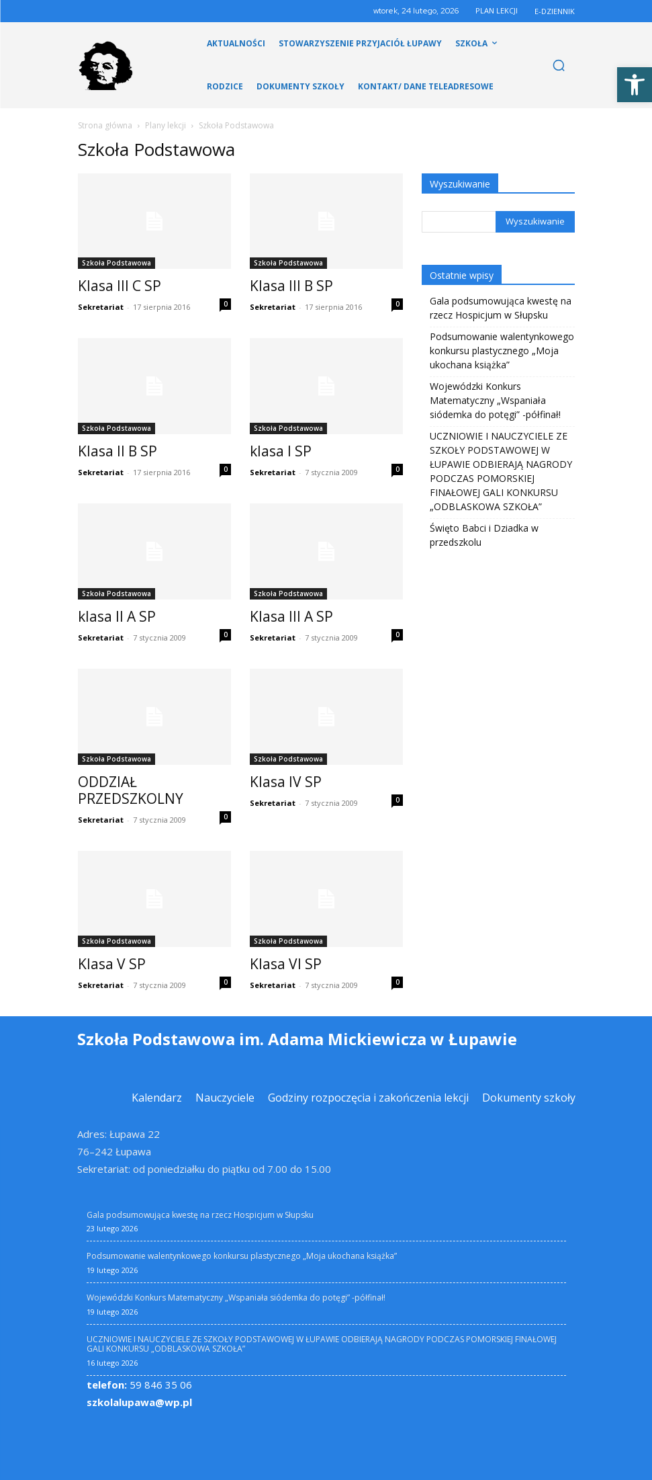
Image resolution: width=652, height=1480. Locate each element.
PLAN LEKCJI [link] (496, 10)
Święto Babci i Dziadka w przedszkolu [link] (484, 535)
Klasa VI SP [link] (286, 963)
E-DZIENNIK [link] (554, 11)
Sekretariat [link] (101, 307)
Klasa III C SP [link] (119, 285)
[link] (634, 84)
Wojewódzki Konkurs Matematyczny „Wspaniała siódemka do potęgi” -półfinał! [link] (495, 400)
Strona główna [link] (105, 125)
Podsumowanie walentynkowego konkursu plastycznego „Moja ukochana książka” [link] (502, 350)
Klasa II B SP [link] (117, 451)
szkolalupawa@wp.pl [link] (139, 1401)
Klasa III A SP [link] (291, 616)
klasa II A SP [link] (117, 616)
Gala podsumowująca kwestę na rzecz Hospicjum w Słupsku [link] (500, 307)
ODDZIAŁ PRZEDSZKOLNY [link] (130, 790)
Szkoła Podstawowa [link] (116, 263)
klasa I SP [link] (281, 451)
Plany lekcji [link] (165, 125)
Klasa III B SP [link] (291, 285)
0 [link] (226, 304)
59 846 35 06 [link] (139, 1384)
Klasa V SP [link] (112, 963)
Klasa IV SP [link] (286, 781)
